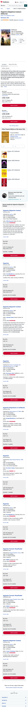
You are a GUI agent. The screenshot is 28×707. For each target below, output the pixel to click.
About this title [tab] (13, 64)
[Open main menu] (3, 5)
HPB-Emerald (9, 221)
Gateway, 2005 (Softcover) (13, 160)
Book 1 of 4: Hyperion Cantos (7, 15)
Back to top (14, 693)
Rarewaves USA (10, 373)
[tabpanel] (13, 78)
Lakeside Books (10, 317)
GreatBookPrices (10, 274)
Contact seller (6, 236)
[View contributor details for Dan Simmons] (5, 17)
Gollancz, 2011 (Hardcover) (13, 170)
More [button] (5, 86)
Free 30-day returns (14, 125)
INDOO (8, 559)
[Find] (25, 5)
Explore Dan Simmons (14, 199)
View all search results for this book (14, 687)
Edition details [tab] (5, 68)
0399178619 (18, 134)
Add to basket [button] (14, 105)
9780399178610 (14, 136)
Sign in (21, 2)
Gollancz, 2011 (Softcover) (13, 151)
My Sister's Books (10, 468)
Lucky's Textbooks (10, 651)
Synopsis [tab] (4, 64)
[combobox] (16, 5)
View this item (5, 95)
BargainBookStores (11, 418)
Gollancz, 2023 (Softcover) (13, 179)
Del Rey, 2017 (18, 137)
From (15, 41)
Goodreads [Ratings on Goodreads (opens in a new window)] (20, 20)
